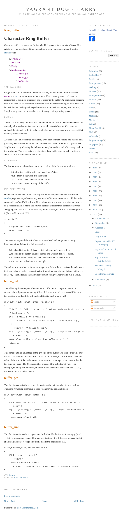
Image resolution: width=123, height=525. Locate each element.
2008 (95, 209)
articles (7, 52)
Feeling (92, 87)
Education (93, 71)
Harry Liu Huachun (97, 30)
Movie (92, 120)
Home (45, 501)
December (100, 218)
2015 (95, 177)
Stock (97, 231)
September (100, 279)
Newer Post (9, 501)
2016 (95, 172)
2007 (95, 214)
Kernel (92, 103)
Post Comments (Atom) (28, 507)
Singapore (93, 144)
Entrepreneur (95, 83)
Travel (92, 148)
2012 (95, 191)
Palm (91, 124)
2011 (95, 195)
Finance (92, 91)
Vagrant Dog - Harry (61, 9)
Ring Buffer (12, 30)
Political (93, 136)
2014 (95, 181)
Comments (97, 308)
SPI (16, 96)
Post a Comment (12, 496)
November (100, 223)
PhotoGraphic (95, 128)
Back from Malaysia (104, 273)
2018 (95, 167)
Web (91, 152)
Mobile (92, 115)
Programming (21, 478)
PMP (91, 132)
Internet (92, 99)
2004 (95, 285)
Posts (95, 301)
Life (91, 107)
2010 (95, 200)
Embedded (94, 75)
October (99, 227)
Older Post (79, 501)
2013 (95, 186)
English (92, 79)
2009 (95, 205)
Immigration (95, 95)
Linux (91, 111)
